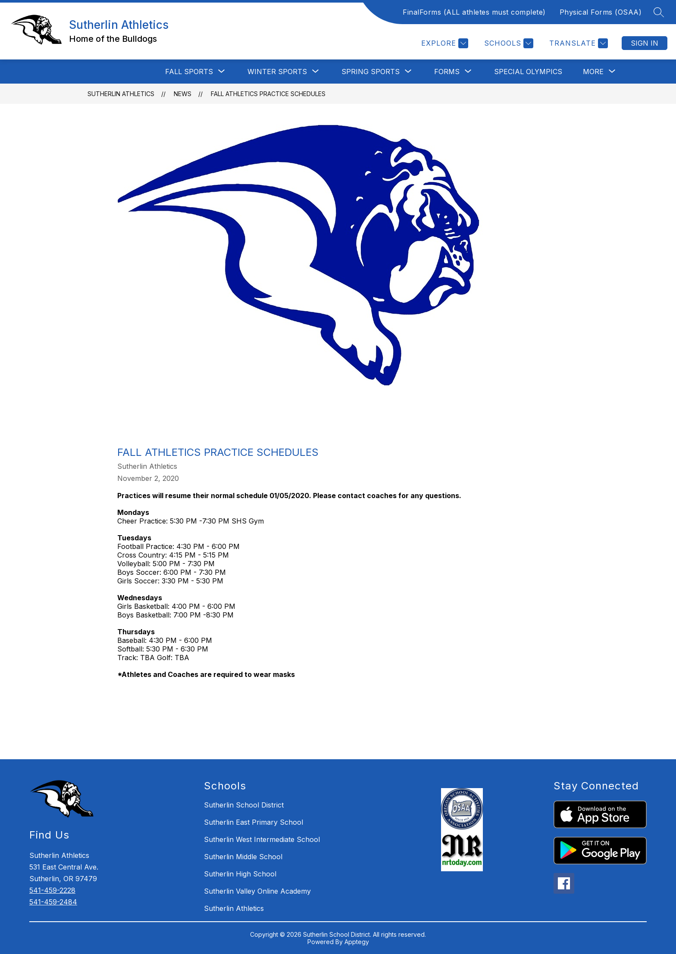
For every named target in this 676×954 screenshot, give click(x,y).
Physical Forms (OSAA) (601, 12)
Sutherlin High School (240, 874)
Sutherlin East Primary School (253, 822)
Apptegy (356, 941)
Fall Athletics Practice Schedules (268, 93)
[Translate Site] (577, 43)
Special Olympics (528, 71)
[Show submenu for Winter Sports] (277, 71)
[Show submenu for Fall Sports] (189, 71)
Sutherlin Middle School (243, 856)
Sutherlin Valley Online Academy (257, 891)
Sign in (644, 43)
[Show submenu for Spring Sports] (370, 71)
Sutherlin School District (244, 805)
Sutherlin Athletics (121, 93)
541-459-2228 (52, 890)
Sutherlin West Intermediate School (262, 839)
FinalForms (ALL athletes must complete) (474, 12)
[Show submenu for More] (593, 71)
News (182, 93)
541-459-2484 (53, 902)
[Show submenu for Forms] (447, 71)
